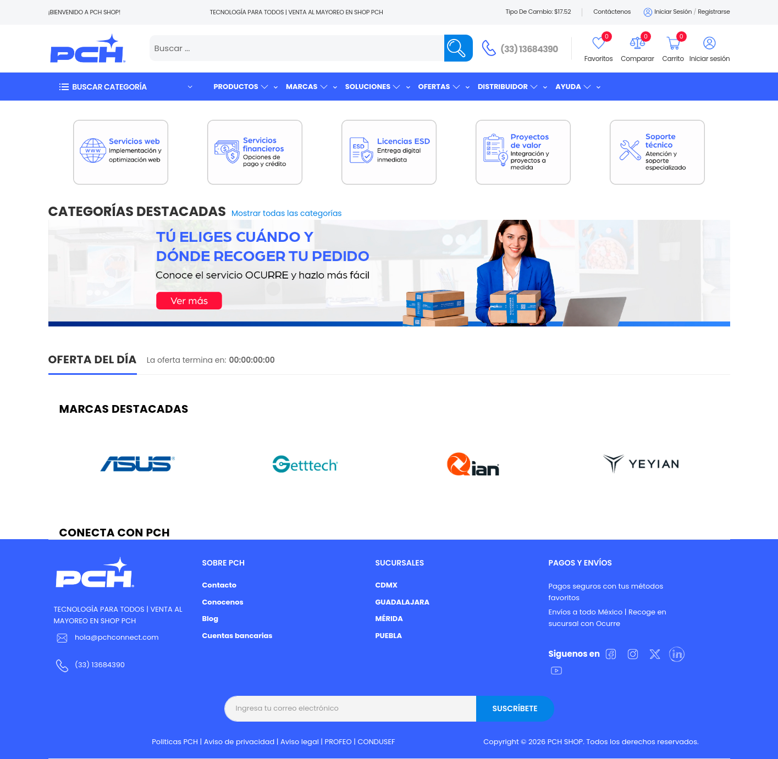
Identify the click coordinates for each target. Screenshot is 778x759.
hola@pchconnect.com (117, 637)
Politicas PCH (175, 741)
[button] (125, 87)
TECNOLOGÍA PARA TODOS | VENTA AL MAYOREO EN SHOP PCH (118, 615)
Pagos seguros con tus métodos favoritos (605, 592)
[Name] (458, 48)
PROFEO (338, 741)
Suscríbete (514, 708)
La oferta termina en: (187, 359)
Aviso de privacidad (239, 741)
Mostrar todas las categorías (286, 213)
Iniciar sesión (667, 12)
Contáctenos (612, 11)
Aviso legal (299, 741)
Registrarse (714, 11)
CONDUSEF (376, 741)
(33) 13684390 (529, 49)
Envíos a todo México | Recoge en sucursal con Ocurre (607, 618)
